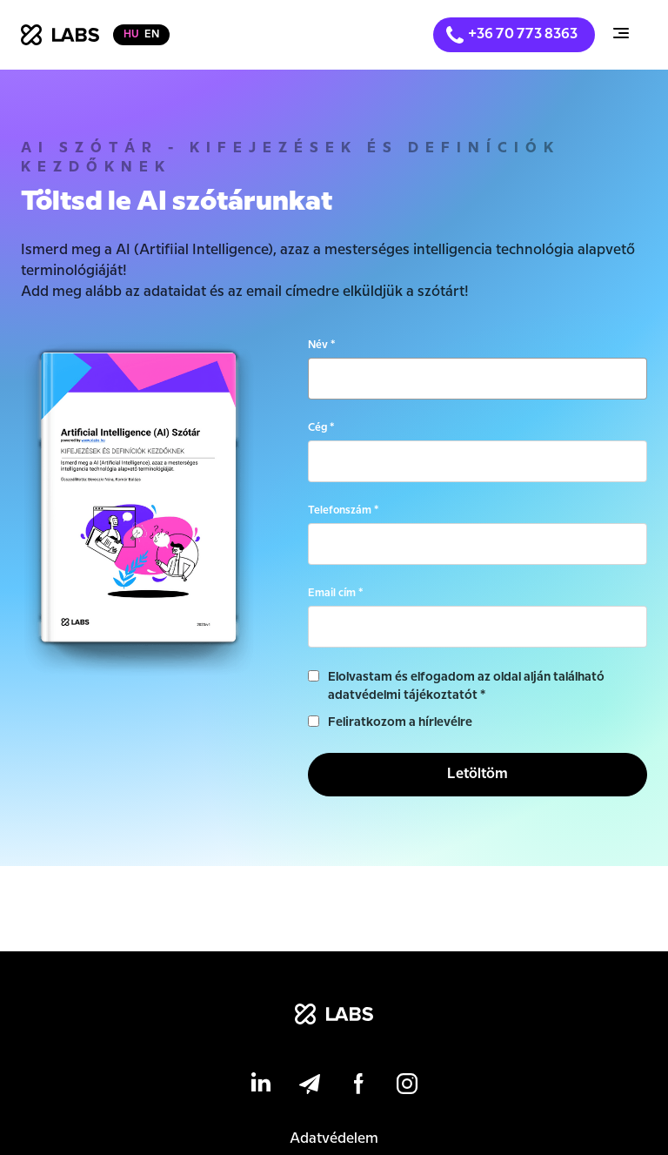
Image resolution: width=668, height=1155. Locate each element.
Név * (321, 345)
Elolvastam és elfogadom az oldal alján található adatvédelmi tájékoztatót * (466, 686)
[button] (621, 35)
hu (131, 34)
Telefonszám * (343, 510)
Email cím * (335, 593)
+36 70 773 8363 (523, 34)
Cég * (321, 428)
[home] (60, 35)
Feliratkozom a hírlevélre (400, 722)
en (151, 34)
